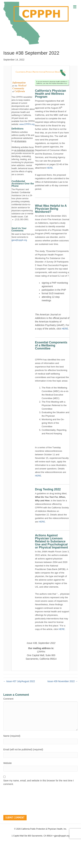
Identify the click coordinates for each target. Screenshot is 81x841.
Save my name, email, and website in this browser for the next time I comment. (38, 782)
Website (7, 763)
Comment (8, 698)
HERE (50, 168)
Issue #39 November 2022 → (62, 681)
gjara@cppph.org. (19, 240)
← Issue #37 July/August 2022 (19, 681)
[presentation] (17, 800)
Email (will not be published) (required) (23, 749)
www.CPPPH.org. (27, 124)
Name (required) (11, 736)
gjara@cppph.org (61, 836)
